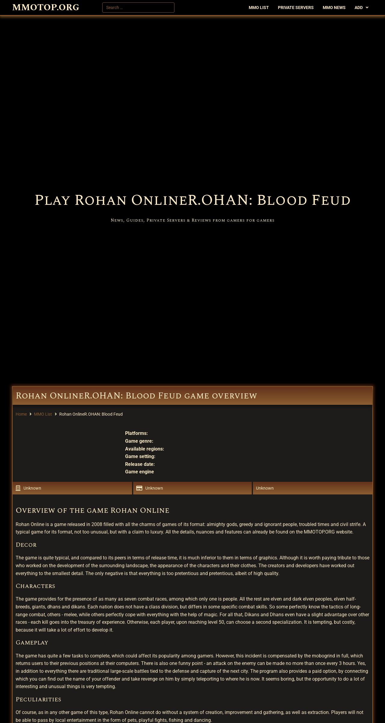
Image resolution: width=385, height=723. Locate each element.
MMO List (43, 414)
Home (21, 414)
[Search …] (138, 7)
